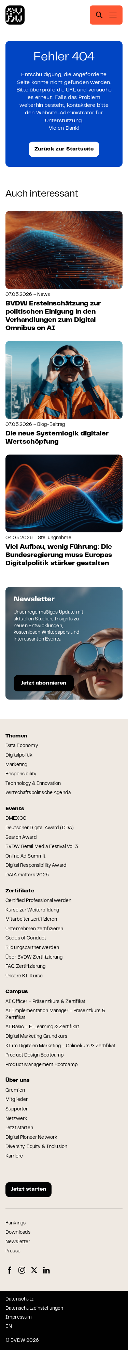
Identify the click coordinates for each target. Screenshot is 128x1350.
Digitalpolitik (18, 755)
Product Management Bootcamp (41, 1065)
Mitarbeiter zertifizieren (31, 920)
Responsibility (20, 774)
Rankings (15, 1223)
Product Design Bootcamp (34, 1055)
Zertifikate (19, 891)
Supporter (16, 1109)
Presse (12, 1251)
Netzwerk (16, 1119)
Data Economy (21, 746)
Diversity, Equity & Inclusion (36, 1147)
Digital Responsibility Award (36, 866)
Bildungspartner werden (32, 948)
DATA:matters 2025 (27, 875)
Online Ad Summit (25, 856)
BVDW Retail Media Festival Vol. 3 (42, 847)
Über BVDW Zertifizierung (33, 958)
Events (14, 808)
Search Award (21, 838)
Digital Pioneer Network (31, 1138)
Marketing (16, 765)
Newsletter (17, 1242)
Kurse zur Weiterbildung (32, 910)
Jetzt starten (19, 1128)
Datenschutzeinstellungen (34, 1309)
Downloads (17, 1233)
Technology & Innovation (33, 784)
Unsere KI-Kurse (24, 976)
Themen (16, 736)
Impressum (18, 1318)
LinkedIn (46, 1270)
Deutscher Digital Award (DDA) (39, 828)
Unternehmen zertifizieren (34, 929)
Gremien (15, 1091)
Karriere (14, 1156)
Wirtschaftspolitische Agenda (38, 793)
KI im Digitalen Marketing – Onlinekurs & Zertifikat (60, 1046)
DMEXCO (15, 819)
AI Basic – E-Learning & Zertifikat (42, 1027)
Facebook (9, 1270)
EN (8, 1327)
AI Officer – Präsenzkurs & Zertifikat (45, 1002)
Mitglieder (16, 1100)
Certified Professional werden (38, 901)
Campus (16, 991)
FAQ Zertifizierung (25, 967)
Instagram (22, 1270)
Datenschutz (19, 1299)
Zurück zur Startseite (64, 149)
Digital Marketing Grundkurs (36, 1037)
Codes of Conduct (25, 938)
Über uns (17, 1080)
